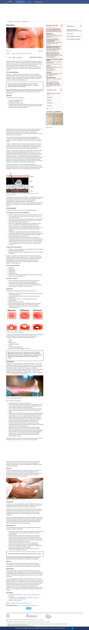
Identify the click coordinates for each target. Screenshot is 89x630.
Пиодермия (49, 100)
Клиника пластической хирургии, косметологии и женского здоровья (54, 68)
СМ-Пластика (49, 33)
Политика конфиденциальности (31, 616)
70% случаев (10, 373)
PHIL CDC (8, 50)
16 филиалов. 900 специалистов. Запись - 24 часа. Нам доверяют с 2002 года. (54, 74)
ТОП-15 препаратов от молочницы (74, 36)
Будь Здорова (48, 617)
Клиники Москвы (39, 1)
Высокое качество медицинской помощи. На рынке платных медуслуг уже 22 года (53, 49)
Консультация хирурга (50, 27)
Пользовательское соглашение (31, 615)
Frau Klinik (48, 65)
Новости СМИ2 (48, 127)
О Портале (8, 614)
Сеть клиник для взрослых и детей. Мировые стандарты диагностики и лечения (54, 43)
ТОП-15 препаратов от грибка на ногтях (53, 94)
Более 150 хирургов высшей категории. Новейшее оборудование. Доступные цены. (53, 85)
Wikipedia (19, 398)
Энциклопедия (20, 1)
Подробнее (67, 628)
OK (72, 628)
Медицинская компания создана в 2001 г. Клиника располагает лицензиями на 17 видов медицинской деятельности (54, 55)
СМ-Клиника (48, 72)
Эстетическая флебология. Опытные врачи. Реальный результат (53, 62)
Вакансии (8, 616)
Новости (29, 1)
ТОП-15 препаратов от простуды (73, 39)
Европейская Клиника (51, 77)
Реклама (27, 614)
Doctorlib (13, 194)
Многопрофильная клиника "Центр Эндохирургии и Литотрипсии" (53, 47)
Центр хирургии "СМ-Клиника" (52, 82)
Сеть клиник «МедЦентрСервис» (53, 29)
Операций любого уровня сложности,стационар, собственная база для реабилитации (54, 35)
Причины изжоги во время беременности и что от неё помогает (74, 30)
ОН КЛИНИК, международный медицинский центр (52, 40)
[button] (47, 119)
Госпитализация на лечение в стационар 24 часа (53, 79)
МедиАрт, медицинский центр (52, 52)
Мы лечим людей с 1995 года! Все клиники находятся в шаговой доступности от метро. (53, 31)
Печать (28, 608)
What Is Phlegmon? (18, 600)
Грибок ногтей (50, 102)
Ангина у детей (70, 33)
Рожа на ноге (49, 105)
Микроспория (49, 97)
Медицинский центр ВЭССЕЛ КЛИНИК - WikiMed (54, 60)
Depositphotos (21, 332)
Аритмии (11, 408)
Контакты (7, 615)
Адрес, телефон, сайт (50, 75)
